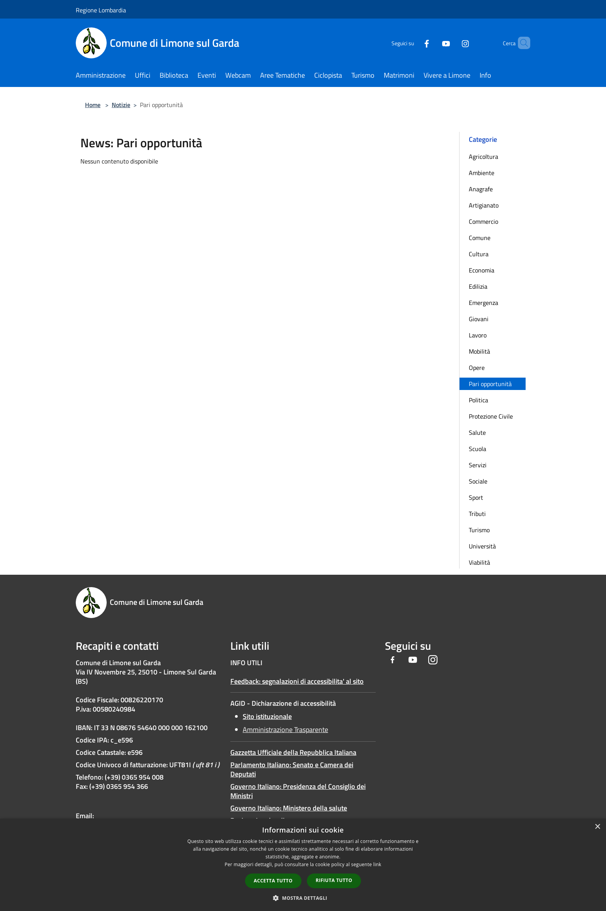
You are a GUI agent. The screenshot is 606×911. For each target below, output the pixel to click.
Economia (481, 270)
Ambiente (481, 172)
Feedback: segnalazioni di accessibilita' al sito (297, 681)
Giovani (479, 319)
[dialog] (303, 865)
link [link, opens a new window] (377, 864)
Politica (478, 400)
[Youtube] (433, 42)
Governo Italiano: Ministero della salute (288, 808)
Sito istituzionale (267, 716)
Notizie (121, 104)
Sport (476, 497)
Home (92, 104)
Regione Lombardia (101, 10)
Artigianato (484, 205)
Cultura (479, 254)
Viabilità (479, 562)
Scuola (477, 448)
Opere (477, 367)
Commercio (483, 221)
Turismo (479, 530)
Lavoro (478, 335)
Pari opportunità (490, 383)
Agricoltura (483, 156)
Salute (477, 432)
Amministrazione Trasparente (285, 729)
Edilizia (478, 286)
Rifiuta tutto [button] (334, 880)
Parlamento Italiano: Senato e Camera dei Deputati (291, 769)
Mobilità (479, 351)
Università (482, 546)
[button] (303, 898)
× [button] (597, 827)
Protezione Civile (491, 416)
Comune (479, 237)
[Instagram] (452, 42)
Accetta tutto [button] (273, 880)
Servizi (478, 465)
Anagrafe (481, 189)
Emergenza (483, 302)
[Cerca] (521, 43)
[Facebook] (413, 42)
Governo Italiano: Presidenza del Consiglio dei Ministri (298, 791)
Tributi (477, 513)
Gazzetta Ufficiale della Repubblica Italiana (293, 752)
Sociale (478, 481)
